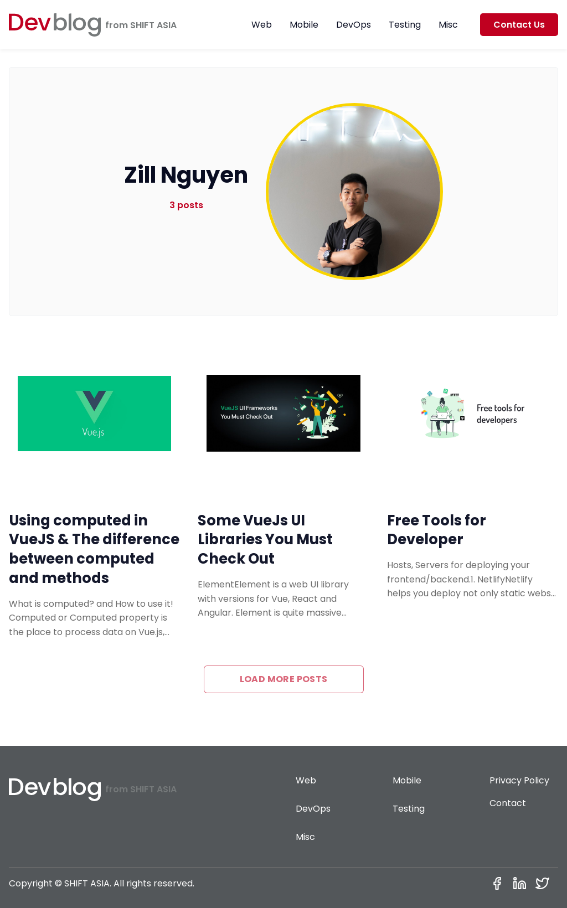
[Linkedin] (522, 883)
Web (261, 24)
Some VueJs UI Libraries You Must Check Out (265, 539)
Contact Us (519, 24)
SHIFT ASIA (153, 25)
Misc (448, 24)
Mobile (304, 24)
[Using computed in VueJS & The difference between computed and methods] (94, 413)
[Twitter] (544, 883)
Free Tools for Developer (436, 530)
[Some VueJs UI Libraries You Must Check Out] (283, 413)
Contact (507, 803)
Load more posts (284, 679)
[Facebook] (499, 883)
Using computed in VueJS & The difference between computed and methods (94, 549)
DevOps (353, 24)
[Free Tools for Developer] (472, 413)
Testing (405, 24)
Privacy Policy (519, 780)
